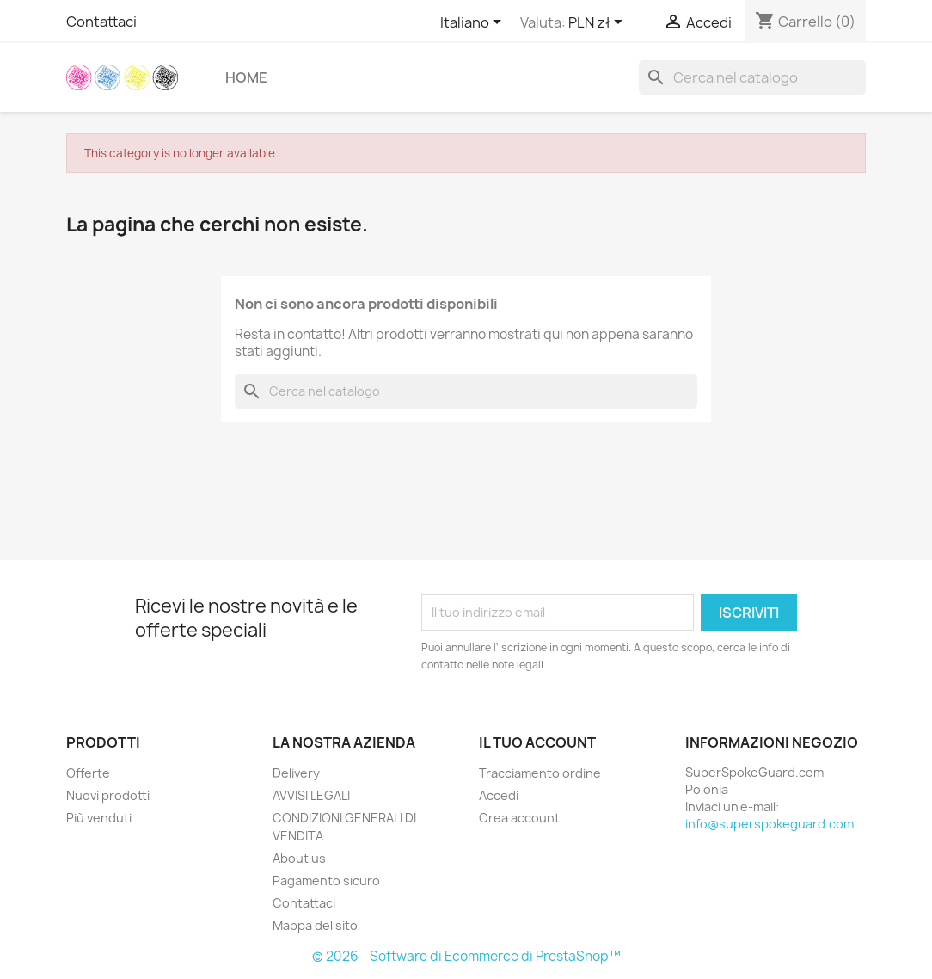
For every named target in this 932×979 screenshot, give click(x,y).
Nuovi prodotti (108, 795)
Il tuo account (537, 742)
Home (246, 77)
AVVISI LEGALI (311, 795)
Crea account (519, 818)
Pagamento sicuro (326, 880)
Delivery (296, 773)
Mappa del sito (315, 925)
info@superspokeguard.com (769, 824)
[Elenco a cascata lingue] (473, 23)
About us (299, 858)
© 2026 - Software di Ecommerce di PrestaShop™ (466, 956)
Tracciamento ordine (540, 773)
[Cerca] (752, 77)
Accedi (498, 795)
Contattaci (101, 21)
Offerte (88, 773)
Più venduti (99, 818)
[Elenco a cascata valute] (598, 23)
